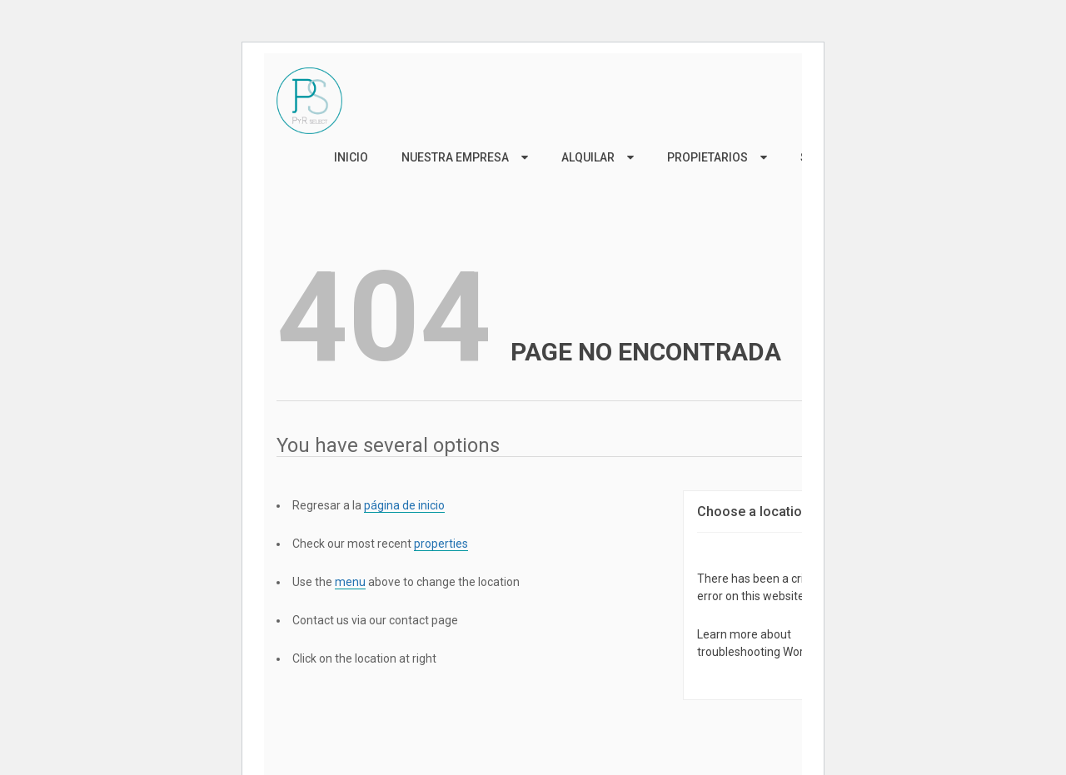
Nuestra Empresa (455, 157)
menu (350, 582)
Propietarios (707, 157)
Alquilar (588, 157)
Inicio (351, 157)
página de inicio (404, 505)
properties (441, 543)
